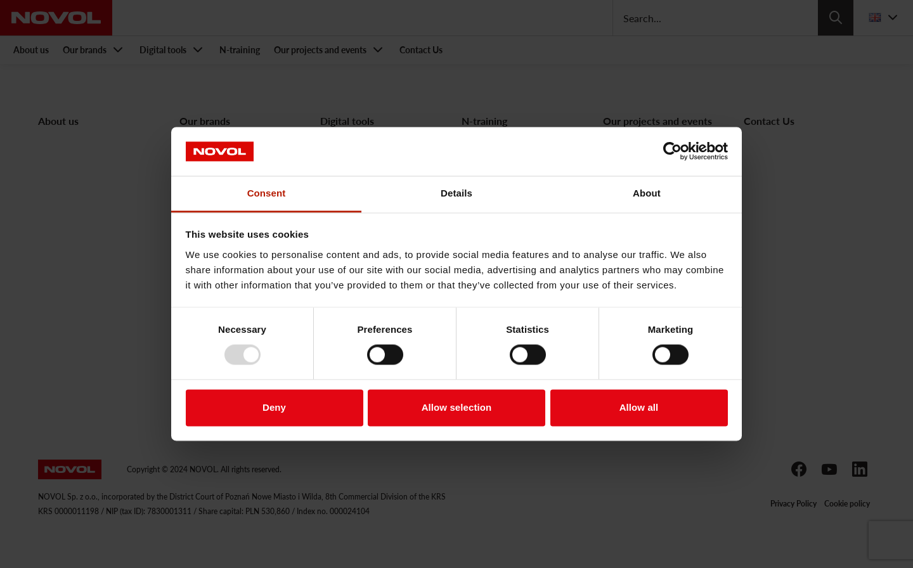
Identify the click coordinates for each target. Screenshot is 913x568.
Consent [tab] (266, 193)
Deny (274, 407)
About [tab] (647, 193)
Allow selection (457, 407)
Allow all (639, 407)
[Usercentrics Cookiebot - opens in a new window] (672, 151)
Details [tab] (456, 193)
